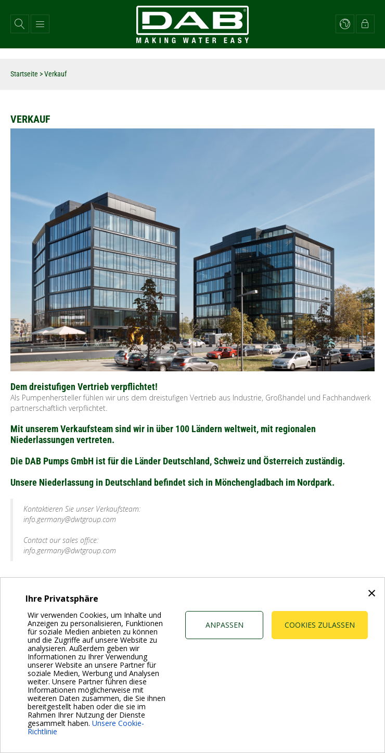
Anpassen (224, 625)
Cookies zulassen (320, 625)
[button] (20, 24)
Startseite (24, 74)
